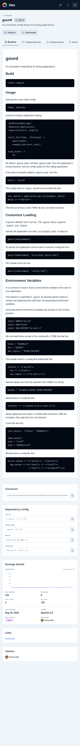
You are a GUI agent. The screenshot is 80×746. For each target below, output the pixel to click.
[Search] (67, 5)
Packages (7, 15)
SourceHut (10, 638)
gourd (7, 20)
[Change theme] (60, 5)
